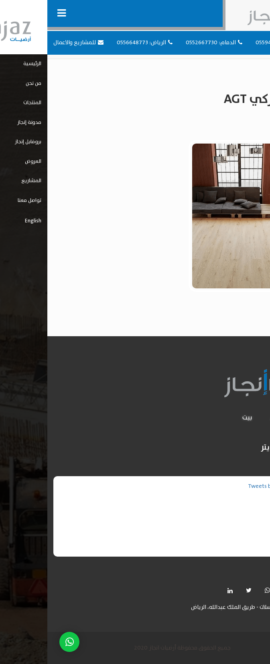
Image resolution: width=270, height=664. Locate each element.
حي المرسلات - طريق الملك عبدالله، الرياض (193, 607)
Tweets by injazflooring (229, 486)
